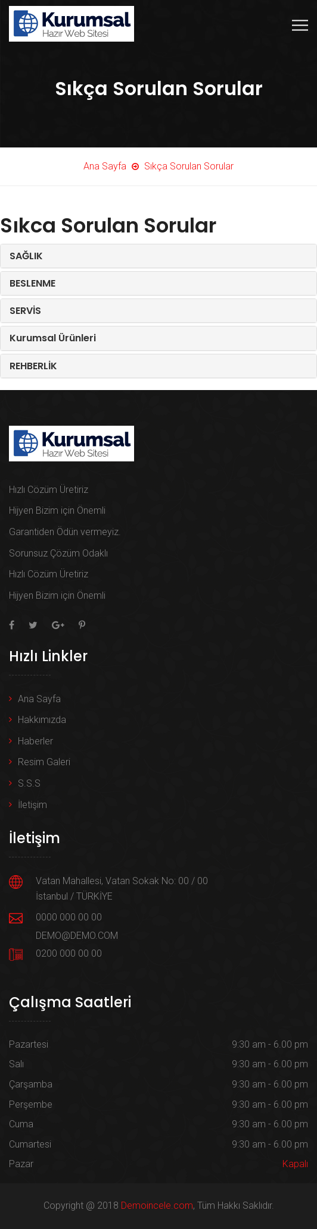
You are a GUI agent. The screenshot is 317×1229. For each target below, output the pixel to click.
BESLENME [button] (32, 283)
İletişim (32, 804)
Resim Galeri (44, 762)
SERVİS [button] (25, 311)
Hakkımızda (42, 719)
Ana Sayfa (39, 699)
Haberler (35, 741)
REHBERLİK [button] (33, 366)
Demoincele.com (157, 1205)
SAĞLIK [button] (26, 256)
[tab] (158, 256)
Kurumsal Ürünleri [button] (53, 338)
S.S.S (29, 783)
